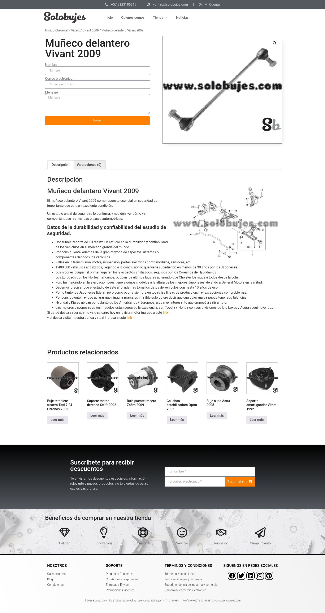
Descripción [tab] (60, 165)
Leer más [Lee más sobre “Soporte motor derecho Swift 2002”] (97, 416)
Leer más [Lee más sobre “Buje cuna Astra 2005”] (217, 416)
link (165, 313)
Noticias (182, 18)
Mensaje (51, 92)
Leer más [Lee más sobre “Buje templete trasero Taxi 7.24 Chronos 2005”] (57, 420)
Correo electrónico (59, 78)
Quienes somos (132, 18)
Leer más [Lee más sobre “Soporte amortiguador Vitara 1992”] (257, 420)
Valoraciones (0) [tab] (89, 165)
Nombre (51, 64)
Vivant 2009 (90, 30)
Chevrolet (61, 30)
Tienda (160, 17)
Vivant (75, 30)
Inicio (109, 18)
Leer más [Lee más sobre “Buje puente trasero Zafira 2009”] (137, 416)
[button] (274, 43)
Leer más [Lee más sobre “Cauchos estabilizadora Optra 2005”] (177, 420)
